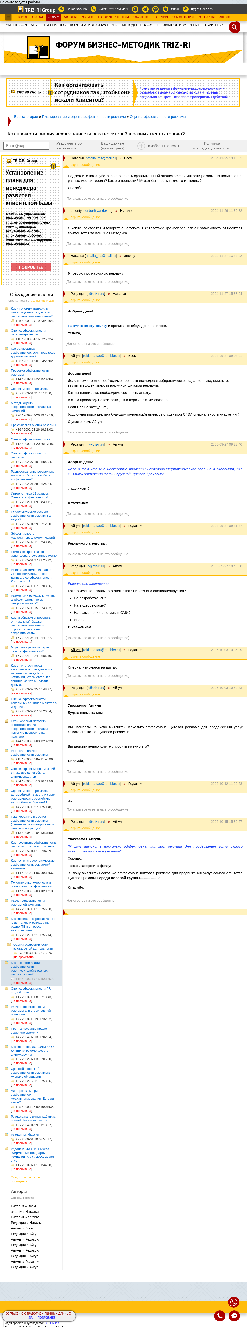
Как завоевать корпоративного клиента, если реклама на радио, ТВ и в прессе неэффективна (33, 924)
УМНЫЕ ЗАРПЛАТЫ (22, 25)
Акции (224, 17)
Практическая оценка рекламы (33, 425)
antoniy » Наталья (25, 1211)
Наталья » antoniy (25, 1217)
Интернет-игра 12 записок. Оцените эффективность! (30, 495)
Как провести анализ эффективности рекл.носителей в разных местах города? (29, 968)
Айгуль (76, 356)
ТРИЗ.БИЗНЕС (54, 25)
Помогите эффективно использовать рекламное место (34, 553)
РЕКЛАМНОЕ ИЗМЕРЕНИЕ (178, 25)
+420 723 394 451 (113, 9)
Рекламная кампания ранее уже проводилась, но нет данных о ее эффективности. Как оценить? (32, 575)
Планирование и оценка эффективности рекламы (84, 116)
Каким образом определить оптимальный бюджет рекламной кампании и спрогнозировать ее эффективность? (31, 625)
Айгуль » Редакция (25, 1239)
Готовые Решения (113, 17)
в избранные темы (163, 146)
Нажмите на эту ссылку (87, 326)
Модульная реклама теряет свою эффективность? (31, 649)
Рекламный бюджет (25, 1134)
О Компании (183, 17)
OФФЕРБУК (214, 25)
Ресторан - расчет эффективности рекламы (29, 752)
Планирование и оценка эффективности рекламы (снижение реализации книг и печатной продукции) (32, 822)
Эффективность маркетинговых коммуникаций (33, 535)
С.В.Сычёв (52, 1323)
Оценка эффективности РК (30, 439)
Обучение (141, 17)
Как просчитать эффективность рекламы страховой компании (34, 844)
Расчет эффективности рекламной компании (28, 902)
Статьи (37, 17)
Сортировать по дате (43, 300)
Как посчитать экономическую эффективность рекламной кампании (33, 864)
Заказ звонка (77, 9)
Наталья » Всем (23, 1206)
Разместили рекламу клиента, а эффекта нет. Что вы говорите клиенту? (33, 599)
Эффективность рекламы (29, 388)
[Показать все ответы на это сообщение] (97, 198)
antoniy (76, 211)
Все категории (26, 116)
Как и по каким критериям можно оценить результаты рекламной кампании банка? (32, 312)
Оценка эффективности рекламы (158, 116)
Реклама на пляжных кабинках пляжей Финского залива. (33, 1118)
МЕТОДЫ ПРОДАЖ (137, 25)
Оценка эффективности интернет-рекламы (28, 332)
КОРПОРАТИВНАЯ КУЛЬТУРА (93, 25)
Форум (53, 17)
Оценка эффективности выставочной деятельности (33, 946)
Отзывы (161, 17)
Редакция (78, 294)
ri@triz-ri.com (202, 9)
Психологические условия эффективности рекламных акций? (31, 515)
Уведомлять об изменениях (69, 145)
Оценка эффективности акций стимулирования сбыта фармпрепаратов (33, 772)
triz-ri (175, 9)
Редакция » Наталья (27, 1223)
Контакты (207, 17)
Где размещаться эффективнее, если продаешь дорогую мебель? (33, 352)
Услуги (87, 17)
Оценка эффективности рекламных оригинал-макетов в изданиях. (34, 703)
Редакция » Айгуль (25, 1234)
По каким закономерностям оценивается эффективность (32, 884)
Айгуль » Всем (22, 1228)
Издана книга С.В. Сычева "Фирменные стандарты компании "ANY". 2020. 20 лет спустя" (32, 1154)
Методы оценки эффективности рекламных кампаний (31, 406)
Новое (21, 17)
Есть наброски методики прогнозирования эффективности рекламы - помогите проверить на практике (30, 728)
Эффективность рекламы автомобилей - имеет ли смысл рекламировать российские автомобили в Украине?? (33, 796)
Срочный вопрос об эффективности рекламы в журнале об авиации (30, 1072)
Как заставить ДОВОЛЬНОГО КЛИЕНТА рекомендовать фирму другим (32, 1050)
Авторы (70, 17)
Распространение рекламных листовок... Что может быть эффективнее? (32, 475)
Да (31, 1317)
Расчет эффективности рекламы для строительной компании (31, 1010)
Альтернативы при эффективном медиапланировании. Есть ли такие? (32, 1096)
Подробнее (46, 1317)
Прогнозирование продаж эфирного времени (29, 1030)
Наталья (77, 158)
